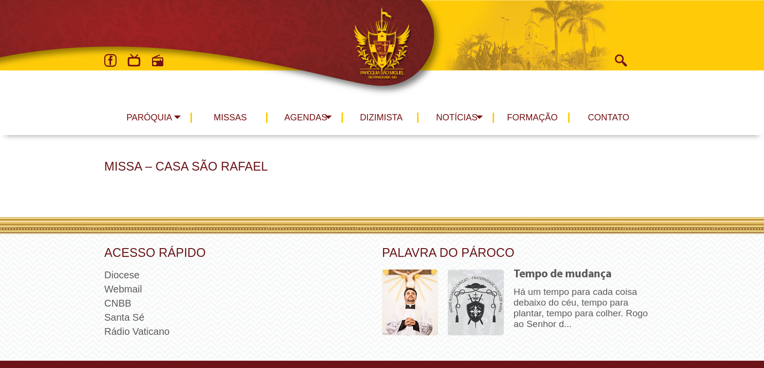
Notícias (457, 117)
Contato (609, 117)
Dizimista (381, 117)
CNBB (118, 303)
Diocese (121, 275)
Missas (230, 117)
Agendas (305, 117)
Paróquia (149, 117)
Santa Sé (124, 317)
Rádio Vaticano (137, 331)
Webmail (123, 289)
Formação (532, 117)
